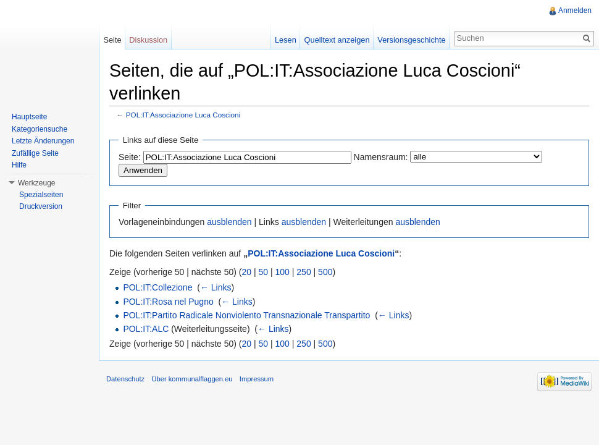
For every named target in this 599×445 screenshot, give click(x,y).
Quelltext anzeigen (337, 39)
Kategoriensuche (39, 129)
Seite (112, 39)
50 (264, 272)
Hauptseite (29, 116)
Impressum (257, 379)
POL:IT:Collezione (157, 287)
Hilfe (19, 165)
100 (282, 272)
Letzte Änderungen (43, 141)
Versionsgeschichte (411, 39)
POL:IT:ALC (146, 329)
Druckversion (40, 206)
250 (303, 272)
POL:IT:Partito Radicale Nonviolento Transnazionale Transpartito (246, 315)
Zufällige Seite (35, 153)
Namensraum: (381, 157)
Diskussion (148, 39)
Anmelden (575, 10)
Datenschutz (125, 379)
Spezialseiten (41, 194)
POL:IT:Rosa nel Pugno (168, 302)
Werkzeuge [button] (36, 183)
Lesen (285, 39)
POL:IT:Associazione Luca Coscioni (183, 115)
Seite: (130, 157)
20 (247, 272)
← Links (216, 287)
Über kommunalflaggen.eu (191, 379)
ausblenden (229, 222)
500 (325, 272)
